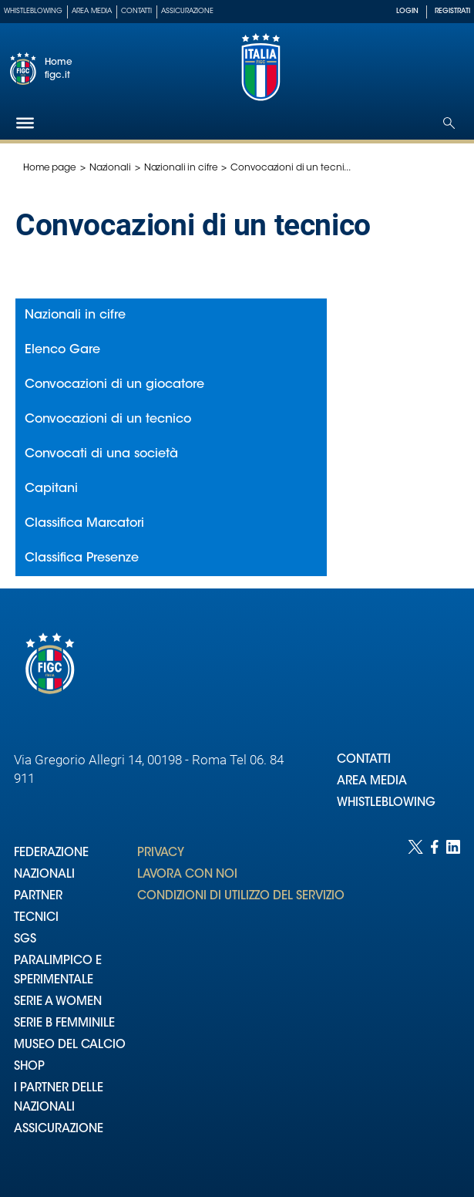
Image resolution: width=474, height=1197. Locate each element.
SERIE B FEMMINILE (64, 1024)
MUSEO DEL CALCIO (70, 1045)
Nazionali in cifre (181, 168)
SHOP (29, 1067)
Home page (49, 168)
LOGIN (407, 11)
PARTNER (38, 896)
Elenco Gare (62, 350)
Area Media (92, 11)
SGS (25, 940)
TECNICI (36, 918)
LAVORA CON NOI (187, 875)
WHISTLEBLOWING (386, 803)
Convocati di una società (101, 454)
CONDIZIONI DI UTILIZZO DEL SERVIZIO (241, 896)
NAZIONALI (44, 875)
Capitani (51, 489)
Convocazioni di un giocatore (114, 385)
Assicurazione (187, 11)
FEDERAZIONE (51, 853)
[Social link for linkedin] (453, 1003)
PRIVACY (160, 853)
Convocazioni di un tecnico (108, 419)
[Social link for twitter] (415, 1003)
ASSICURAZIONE (58, 1129)
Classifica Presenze (82, 558)
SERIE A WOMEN (58, 1002)
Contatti (136, 11)
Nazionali (110, 168)
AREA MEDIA (372, 781)
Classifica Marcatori (84, 524)
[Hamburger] (25, 123)
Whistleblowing (33, 11)
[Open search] (449, 123)
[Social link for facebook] (435, 1003)
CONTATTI (364, 760)
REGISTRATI (452, 11)
